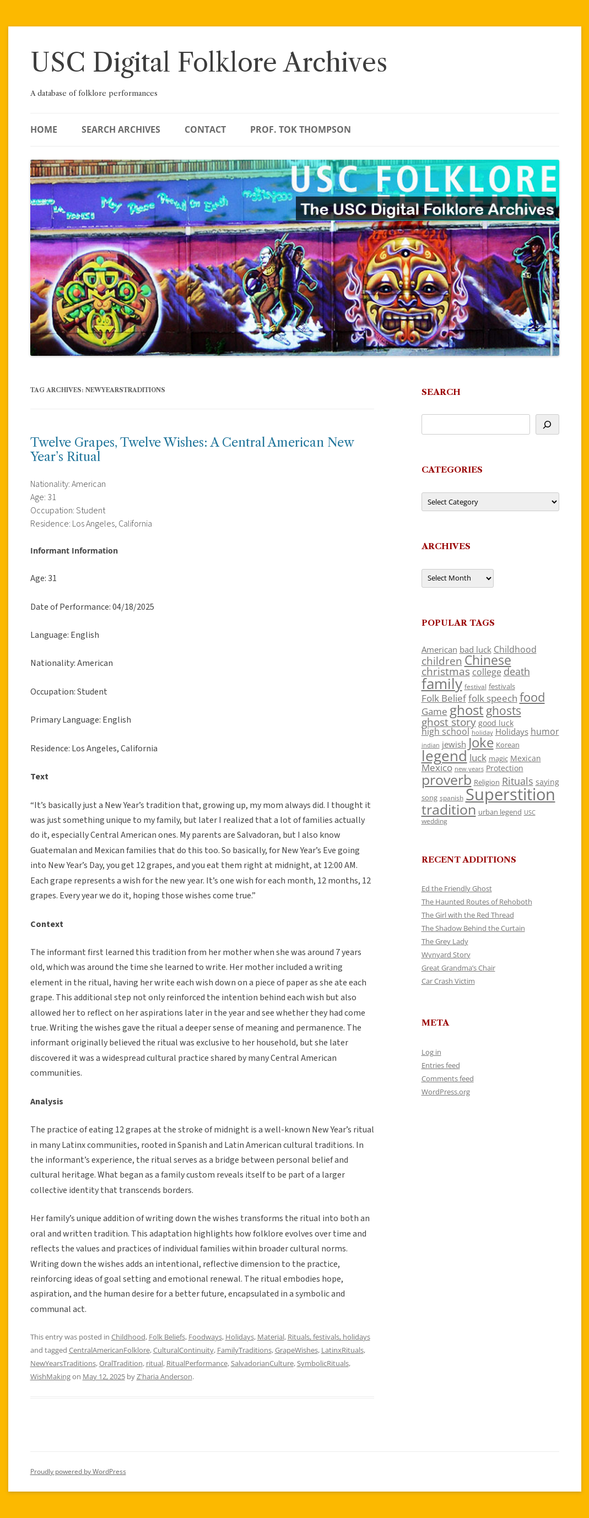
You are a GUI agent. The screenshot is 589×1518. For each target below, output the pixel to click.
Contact (205, 129)
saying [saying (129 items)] (547, 782)
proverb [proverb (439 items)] (447, 779)
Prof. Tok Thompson (300, 129)
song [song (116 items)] (429, 798)
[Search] (547, 424)
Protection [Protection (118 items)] (504, 768)
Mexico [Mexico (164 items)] (437, 767)
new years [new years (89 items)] (469, 769)
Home (43, 129)
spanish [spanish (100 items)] (451, 797)
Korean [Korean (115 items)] (508, 745)
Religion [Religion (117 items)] (487, 782)
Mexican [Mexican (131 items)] (525, 758)
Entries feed (441, 1065)
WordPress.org (446, 1092)
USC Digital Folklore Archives (208, 62)
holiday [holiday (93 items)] (482, 732)
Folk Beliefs (167, 1337)
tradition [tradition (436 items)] (449, 809)
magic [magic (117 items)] (498, 758)
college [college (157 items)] (486, 672)
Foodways (205, 1337)
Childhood (128, 1337)
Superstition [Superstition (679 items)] (510, 794)
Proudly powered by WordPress (78, 1471)
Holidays (239, 1337)
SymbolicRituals (323, 1363)
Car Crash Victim (448, 981)
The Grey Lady (445, 941)
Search (441, 392)
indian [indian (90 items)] (431, 745)
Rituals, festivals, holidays (329, 1337)
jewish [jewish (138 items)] (454, 744)
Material (270, 1337)
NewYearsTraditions (63, 1363)
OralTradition (121, 1363)
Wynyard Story (446, 954)
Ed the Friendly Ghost (457, 888)
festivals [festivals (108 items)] (502, 686)
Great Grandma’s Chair (458, 968)
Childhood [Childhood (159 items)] (515, 649)
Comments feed (448, 1078)
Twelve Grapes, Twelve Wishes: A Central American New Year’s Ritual (192, 449)
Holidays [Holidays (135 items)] (511, 731)
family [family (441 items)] (442, 683)
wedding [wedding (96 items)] (434, 820)
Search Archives (121, 129)
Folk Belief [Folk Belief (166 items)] (444, 698)
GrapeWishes (296, 1350)
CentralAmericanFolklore (109, 1350)
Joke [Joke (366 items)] (481, 742)
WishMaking (50, 1376)
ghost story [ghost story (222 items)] (449, 721)
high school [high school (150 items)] (445, 731)
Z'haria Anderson (164, 1376)
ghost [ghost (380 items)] (467, 710)
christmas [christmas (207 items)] (446, 671)
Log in (431, 1052)
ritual (154, 1363)
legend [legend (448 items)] (444, 755)
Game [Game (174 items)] (434, 711)
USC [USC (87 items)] (530, 812)
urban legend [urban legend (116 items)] (500, 812)
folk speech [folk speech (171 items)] (492, 698)
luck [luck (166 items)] (478, 757)
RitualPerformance (197, 1363)
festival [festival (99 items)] (475, 686)
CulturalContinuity (183, 1350)
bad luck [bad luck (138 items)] (475, 649)
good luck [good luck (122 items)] (496, 723)
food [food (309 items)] (532, 697)
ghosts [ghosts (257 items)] (503, 710)
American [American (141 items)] (439, 649)
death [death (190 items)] (517, 671)
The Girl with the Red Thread (468, 915)
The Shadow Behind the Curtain (473, 928)
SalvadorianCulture (262, 1363)
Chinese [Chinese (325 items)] (487, 660)
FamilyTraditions (244, 1350)
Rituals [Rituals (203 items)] (517, 781)
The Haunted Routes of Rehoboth (477, 902)
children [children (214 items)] (442, 661)
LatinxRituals (342, 1350)
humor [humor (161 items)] (545, 731)
